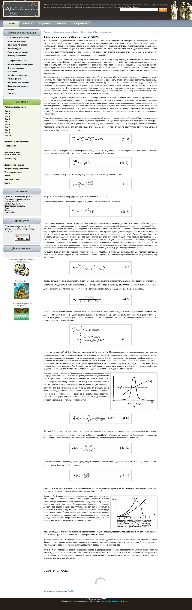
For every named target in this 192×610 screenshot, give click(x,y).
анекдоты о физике (23, 197)
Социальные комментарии (59, 591)
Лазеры (7, 176)
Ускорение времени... (14, 172)
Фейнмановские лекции (15, 107)
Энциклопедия (14, 48)
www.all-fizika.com (111, 601)
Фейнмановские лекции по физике (65, 32)
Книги (7, 183)
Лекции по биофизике (14, 165)
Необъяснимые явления (18, 82)
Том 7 (7, 127)
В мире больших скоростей (16, 142)
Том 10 (8, 135)
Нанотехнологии (11, 179)
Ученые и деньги (12, 204)
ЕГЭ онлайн (13, 72)
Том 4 (7, 119)
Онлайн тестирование (17, 75)
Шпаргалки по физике (17, 45)
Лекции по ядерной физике (16, 169)
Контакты (12, 93)
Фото (6, 208)
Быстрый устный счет (17, 61)
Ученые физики (14, 79)
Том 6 (7, 125)
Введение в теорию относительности (13, 153)
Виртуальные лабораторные (20, 64)
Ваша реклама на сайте (18, 86)
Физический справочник (18, 38)
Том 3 (7, 116)
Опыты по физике (16, 68)
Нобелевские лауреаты (14, 206)
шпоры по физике (22, 199)
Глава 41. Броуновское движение (100, 32)
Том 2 (7, 114)
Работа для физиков (17, 56)
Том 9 (7, 133)
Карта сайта (9, 212)
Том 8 (7, 130)
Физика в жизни (11, 202)
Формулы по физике (17, 41)
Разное (11, 90)
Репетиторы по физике (18, 52)
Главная (47, 32)
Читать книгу (10, 146)
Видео (7, 210)
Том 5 (7, 122)
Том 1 (7, 111)
